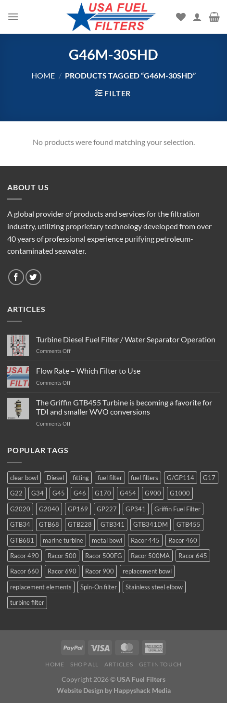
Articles (118, 664)
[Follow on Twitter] (33, 277)
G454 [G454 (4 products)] (128, 493)
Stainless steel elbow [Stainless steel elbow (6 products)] (154, 587)
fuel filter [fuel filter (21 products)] (110, 478)
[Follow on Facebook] (16, 277)
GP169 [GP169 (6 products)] (78, 509)
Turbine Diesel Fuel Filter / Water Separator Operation (125, 339)
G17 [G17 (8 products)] (209, 478)
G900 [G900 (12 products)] (153, 493)
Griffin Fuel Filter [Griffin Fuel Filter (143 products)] (177, 509)
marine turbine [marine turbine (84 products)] (63, 540)
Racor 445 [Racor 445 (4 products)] (145, 540)
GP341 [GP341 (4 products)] (136, 509)
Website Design (80, 690)
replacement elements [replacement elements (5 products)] (41, 587)
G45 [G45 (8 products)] (58, 493)
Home (43, 75)
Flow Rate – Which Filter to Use (88, 370)
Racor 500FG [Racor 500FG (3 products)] (103, 556)
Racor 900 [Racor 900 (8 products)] (99, 571)
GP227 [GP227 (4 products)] (107, 509)
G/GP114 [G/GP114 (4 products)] (180, 478)
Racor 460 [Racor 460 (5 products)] (182, 540)
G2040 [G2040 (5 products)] (49, 509)
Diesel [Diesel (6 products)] (55, 478)
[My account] (197, 16)
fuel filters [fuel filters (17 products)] (144, 478)
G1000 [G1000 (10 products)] (180, 493)
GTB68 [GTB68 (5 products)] (49, 524)
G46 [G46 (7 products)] (80, 493)
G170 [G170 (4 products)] (103, 493)
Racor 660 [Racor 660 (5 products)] (24, 571)
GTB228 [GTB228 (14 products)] (80, 524)
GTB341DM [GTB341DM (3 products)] (150, 524)
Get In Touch (160, 664)
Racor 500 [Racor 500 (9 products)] (62, 556)
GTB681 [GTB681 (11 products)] (22, 540)
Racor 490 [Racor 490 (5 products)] (24, 556)
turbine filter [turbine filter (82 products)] (27, 602)
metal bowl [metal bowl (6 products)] (107, 540)
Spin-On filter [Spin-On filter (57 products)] (98, 587)
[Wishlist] (181, 16)
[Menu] (13, 16)
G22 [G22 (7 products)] (16, 493)
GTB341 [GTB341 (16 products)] (113, 524)
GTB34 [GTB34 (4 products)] (20, 524)
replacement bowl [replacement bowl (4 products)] (147, 571)
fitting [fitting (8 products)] (81, 478)
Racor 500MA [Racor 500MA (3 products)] (150, 556)
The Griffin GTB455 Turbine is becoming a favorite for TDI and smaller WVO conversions (124, 407)
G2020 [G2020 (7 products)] (20, 509)
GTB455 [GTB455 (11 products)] (189, 524)
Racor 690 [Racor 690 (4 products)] (62, 571)
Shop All (84, 664)
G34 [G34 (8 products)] (37, 493)
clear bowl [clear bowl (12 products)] (24, 478)
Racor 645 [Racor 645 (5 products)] (192, 556)
